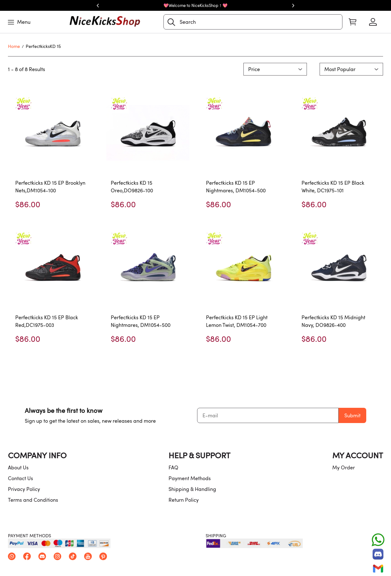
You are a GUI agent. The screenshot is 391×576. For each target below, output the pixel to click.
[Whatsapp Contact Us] (378, 539)
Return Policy (184, 499)
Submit (352, 415)
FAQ (173, 467)
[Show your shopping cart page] (352, 22)
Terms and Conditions (33, 499)
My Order (343, 467)
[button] (171, 22)
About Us (18, 467)
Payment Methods (190, 478)
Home (14, 46)
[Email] (378, 568)
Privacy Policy (24, 489)
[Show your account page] (373, 22)
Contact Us (20, 478)
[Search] (252, 22)
